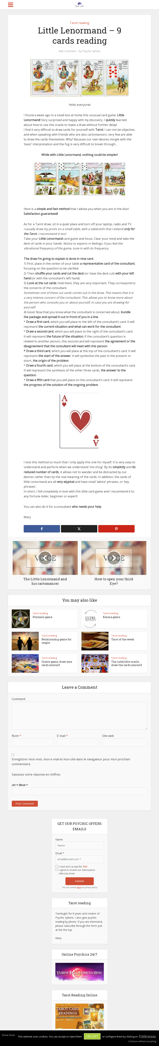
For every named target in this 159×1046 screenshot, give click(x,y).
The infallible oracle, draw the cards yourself (126, 663)
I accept (92, 1036)
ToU (85, 866)
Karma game (111, 617)
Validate (79, 881)
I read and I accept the (73, 866)
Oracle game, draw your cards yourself (57, 663)
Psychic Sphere (91, 51)
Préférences (147, 1036)
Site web (108, 736)
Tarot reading (79, 23)
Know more (8, 1035)
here (79, 887)
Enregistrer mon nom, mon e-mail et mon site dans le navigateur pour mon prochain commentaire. (71, 761)
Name (59, 839)
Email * (59, 853)
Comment (18, 699)
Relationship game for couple (57, 641)
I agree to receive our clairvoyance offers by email (77, 871)
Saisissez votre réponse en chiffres (36, 774)
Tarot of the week (122, 639)
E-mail (62, 736)
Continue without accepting (142, 1041)
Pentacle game (42, 617)
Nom (16, 736)
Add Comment (67, 51)
